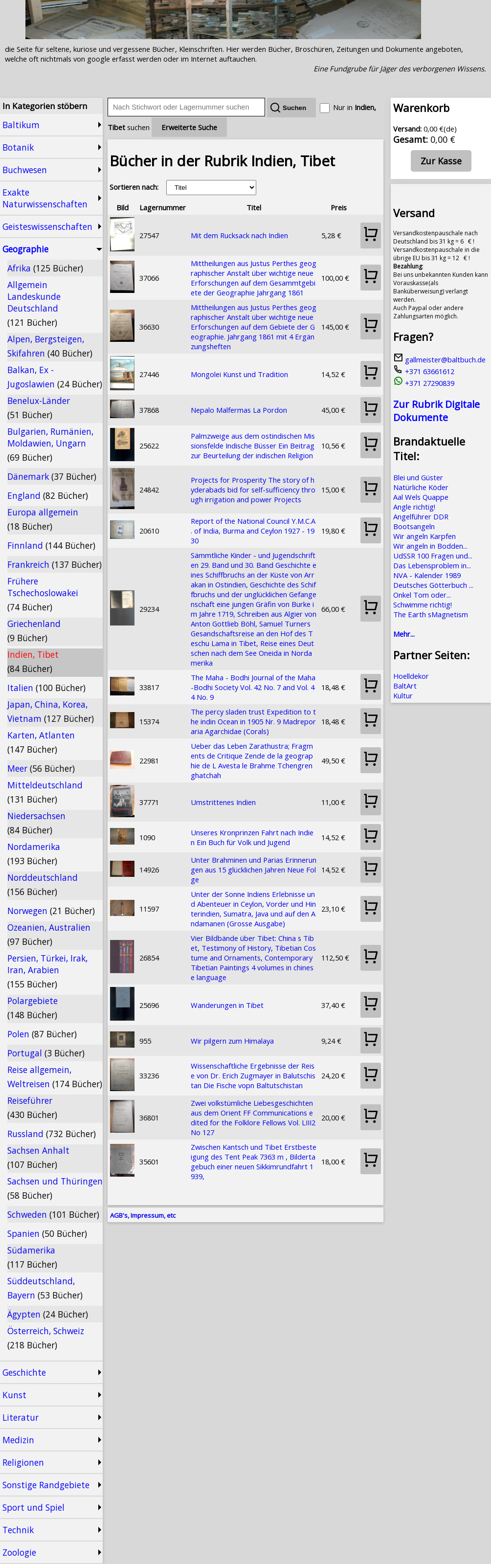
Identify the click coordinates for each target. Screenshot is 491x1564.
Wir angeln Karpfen (424, 536)
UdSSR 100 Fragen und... (432, 555)
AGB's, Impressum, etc (143, 1215)
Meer (41, 768)
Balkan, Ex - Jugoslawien (54, 377)
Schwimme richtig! (422, 604)
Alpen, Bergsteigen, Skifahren (49, 346)
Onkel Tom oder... (422, 595)
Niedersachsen (36, 823)
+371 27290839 (423, 383)
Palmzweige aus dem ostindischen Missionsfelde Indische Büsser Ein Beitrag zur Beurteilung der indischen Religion (253, 445)
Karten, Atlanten (41, 742)
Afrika (45, 268)
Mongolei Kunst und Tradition (239, 374)
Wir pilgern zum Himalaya (232, 1041)
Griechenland (34, 631)
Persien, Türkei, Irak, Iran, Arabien (47, 971)
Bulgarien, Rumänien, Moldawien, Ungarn (50, 444)
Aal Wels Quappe (420, 497)
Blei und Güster (418, 477)
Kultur (403, 695)
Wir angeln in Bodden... (430, 546)
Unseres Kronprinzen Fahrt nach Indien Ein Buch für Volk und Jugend (252, 837)
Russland (51, 1133)
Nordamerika (33, 854)
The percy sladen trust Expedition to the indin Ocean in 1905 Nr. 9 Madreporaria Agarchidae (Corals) (253, 721)
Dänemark (51, 476)
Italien (46, 687)
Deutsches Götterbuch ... (433, 585)
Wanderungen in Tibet (227, 1005)
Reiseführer (32, 1107)
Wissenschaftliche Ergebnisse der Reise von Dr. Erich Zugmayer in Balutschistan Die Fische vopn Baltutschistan (253, 1075)
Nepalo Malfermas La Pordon (239, 410)
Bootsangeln (414, 526)
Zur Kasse (441, 161)
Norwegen (51, 910)
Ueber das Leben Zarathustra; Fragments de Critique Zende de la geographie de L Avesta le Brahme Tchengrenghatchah (252, 760)
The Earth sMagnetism (430, 614)
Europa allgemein (42, 519)
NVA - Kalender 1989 (427, 575)
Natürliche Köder (420, 487)
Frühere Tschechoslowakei (42, 594)
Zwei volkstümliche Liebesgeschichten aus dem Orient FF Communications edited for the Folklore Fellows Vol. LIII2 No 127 (253, 1117)
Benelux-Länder (38, 408)
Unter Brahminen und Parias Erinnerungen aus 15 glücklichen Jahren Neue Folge (253, 869)
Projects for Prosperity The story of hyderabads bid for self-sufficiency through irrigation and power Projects (253, 489)
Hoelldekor (411, 676)
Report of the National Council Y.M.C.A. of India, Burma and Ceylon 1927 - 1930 (253, 530)
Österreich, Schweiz (45, 1338)
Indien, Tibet (33, 661)
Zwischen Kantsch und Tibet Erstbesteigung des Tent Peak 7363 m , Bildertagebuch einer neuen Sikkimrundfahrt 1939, (253, 1161)
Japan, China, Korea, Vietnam (50, 711)
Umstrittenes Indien (223, 802)
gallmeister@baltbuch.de (439, 359)
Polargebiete (32, 1008)
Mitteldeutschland (45, 792)
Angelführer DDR (420, 516)
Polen (42, 1034)
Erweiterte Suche (189, 127)
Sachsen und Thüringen (55, 1188)
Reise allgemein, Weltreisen (54, 1077)
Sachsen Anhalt (38, 1157)
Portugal (46, 1053)
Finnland (51, 545)
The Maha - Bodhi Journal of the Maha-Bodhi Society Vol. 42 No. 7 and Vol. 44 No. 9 (253, 687)
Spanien (47, 1233)
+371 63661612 (423, 371)
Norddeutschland (42, 884)
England (47, 495)
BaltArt (405, 686)
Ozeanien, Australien (48, 934)
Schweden (53, 1214)
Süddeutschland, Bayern (45, 1288)
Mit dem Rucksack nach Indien (239, 235)
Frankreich (54, 564)
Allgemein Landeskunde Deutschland (34, 303)
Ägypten (47, 1314)
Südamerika (32, 1257)
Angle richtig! (414, 507)
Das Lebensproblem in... (432, 565)
